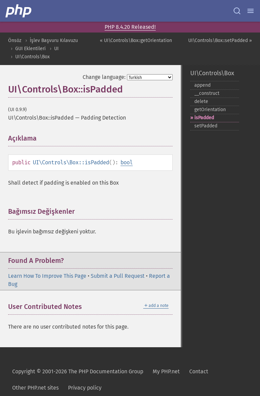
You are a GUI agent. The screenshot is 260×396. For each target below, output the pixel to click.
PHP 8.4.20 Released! (130, 27)
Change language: (104, 77)
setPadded (205, 126)
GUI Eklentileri (30, 48)
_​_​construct (206, 93)
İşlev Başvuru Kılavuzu (54, 40)
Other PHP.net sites (35, 387)
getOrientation (210, 109)
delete (201, 101)
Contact (198, 371)
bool (127, 162)
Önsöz (14, 40)
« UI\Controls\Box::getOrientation (136, 40)
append (202, 85)
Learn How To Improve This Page (47, 276)
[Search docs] (237, 11)
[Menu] (250, 11)
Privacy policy (85, 387)
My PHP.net (166, 371)
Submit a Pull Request (118, 276)
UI (56, 48)
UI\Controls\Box (32, 57)
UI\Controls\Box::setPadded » (220, 40)
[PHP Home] (18, 11)
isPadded (204, 118)
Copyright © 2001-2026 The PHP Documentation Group (77, 371)
